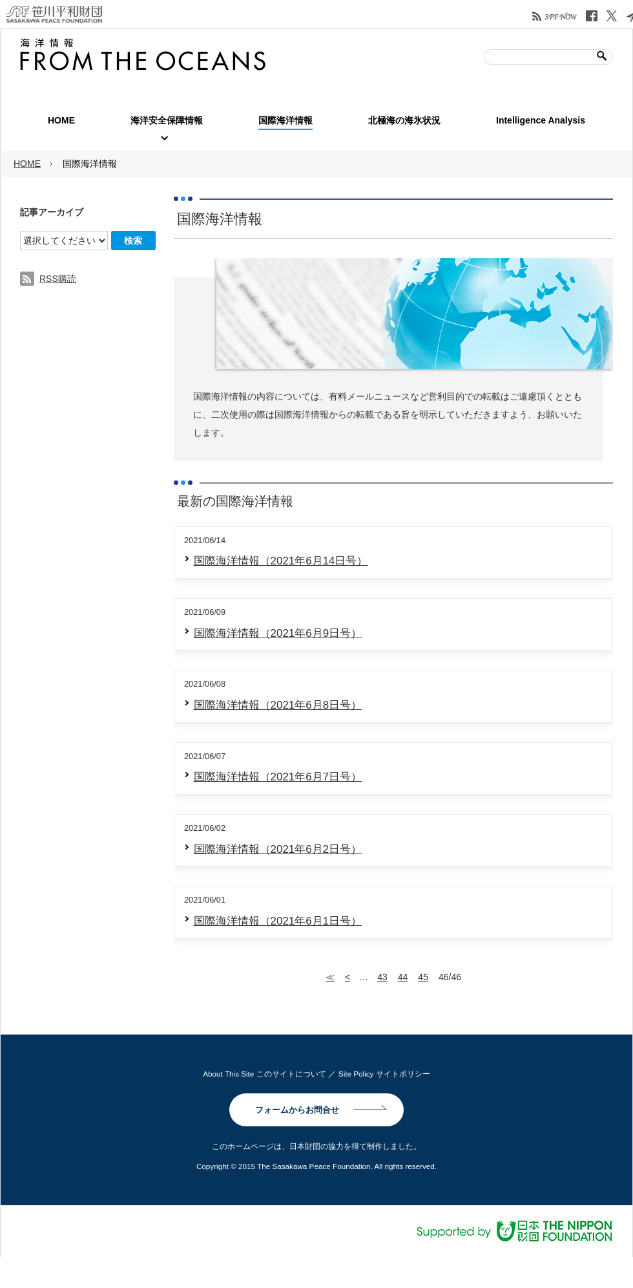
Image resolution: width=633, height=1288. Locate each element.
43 (382, 977)
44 (403, 977)
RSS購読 (57, 279)
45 (423, 977)
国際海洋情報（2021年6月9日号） (278, 633)
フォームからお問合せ (297, 1110)
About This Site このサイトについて (264, 1073)
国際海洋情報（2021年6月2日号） (278, 849)
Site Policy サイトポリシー (384, 1073)
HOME (27, 163)
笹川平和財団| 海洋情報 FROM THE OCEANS (142, 54)
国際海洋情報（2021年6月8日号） (278, 705)
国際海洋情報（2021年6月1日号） (278, 921)
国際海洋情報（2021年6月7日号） (278, 777)
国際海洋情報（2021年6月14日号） (281, 561)
